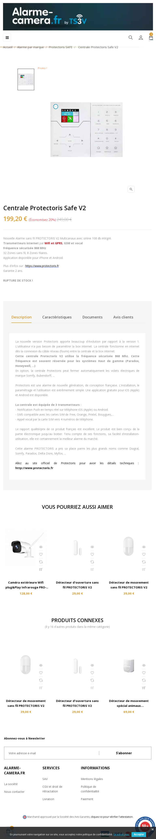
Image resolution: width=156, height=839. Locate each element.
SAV (45, 779)
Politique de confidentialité (90, 789)
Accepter (139, 834)
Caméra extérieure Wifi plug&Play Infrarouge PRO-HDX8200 (25, 587)
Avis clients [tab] (123, 317)
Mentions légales (92, 779)
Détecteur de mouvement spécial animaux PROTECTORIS (129, 706)
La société (11, 784)
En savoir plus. (121, 834)
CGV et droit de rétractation (52, 789)
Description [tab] (21, 317)
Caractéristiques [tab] (57, 317)
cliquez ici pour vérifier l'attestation (112, 817)
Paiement (87, 799)
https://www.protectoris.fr (42, 266)
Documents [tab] (92, 317)
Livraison (48, 799)
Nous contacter (14, 792)
